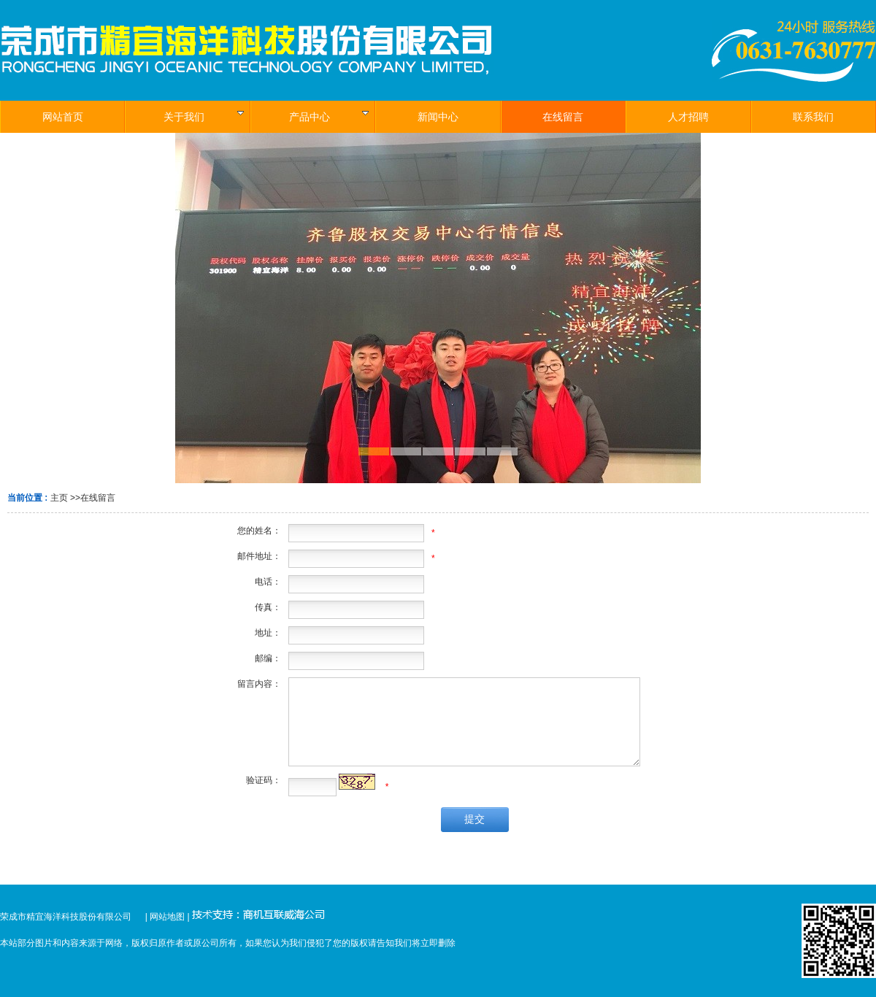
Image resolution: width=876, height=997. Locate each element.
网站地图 (167, 917)
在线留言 (97, 498)
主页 (59, 498)
